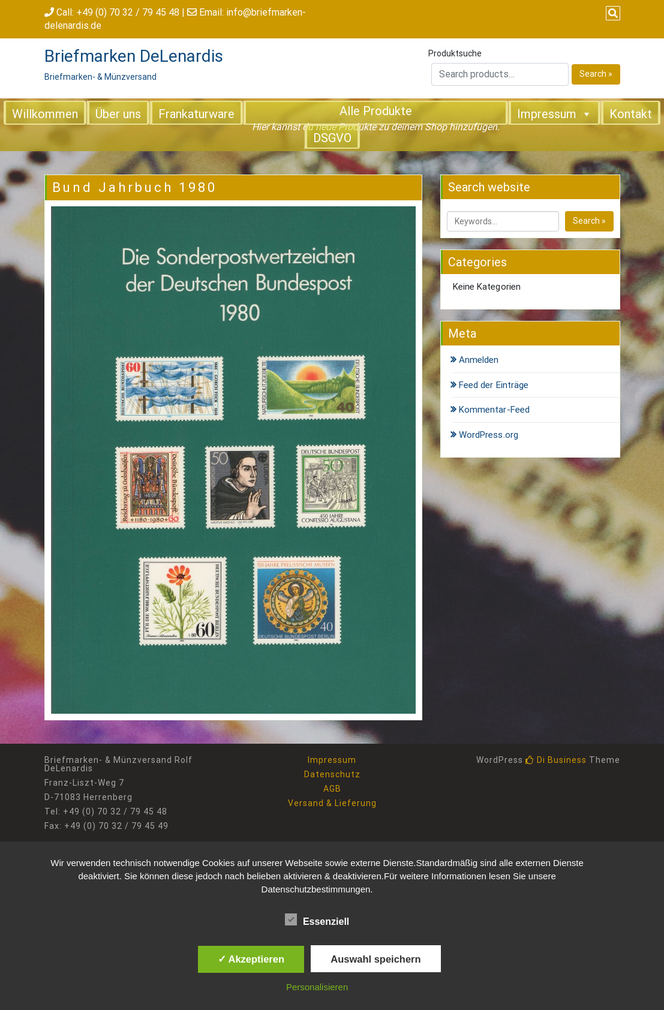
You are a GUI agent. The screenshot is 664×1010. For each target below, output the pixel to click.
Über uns (118, 114)
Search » (595, 74)
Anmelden (479, 359)
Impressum (554, 113)
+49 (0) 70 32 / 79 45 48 (127, 12)
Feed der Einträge (494, 385)
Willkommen (45, 114)
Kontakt (630, 114)
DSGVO (332, 138)
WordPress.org (488, 434)
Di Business (556, 760)
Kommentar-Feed (494, 409)
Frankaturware (196, 114)
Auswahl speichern (375, 959)
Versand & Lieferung (332, 803)
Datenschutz (332, 774)
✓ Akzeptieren (251, 959)
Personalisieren (317, 987)
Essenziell (317, 919)
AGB (332, 788)
